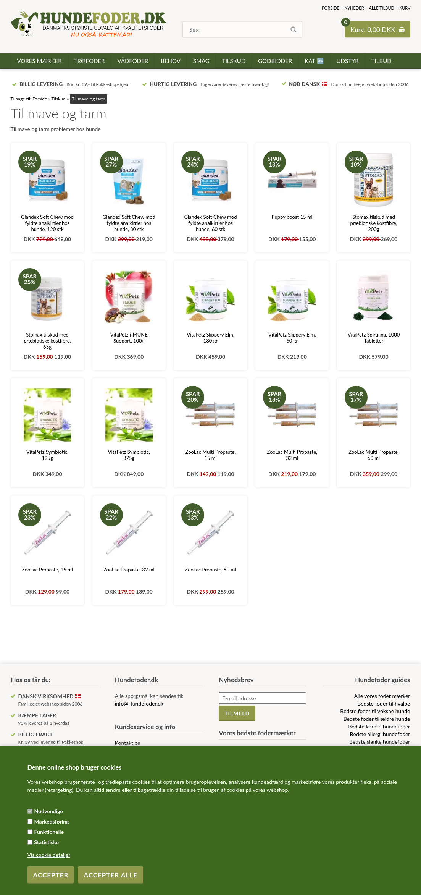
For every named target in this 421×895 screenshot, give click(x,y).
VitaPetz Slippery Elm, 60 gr (292, 338)
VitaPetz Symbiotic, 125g (47, 455)
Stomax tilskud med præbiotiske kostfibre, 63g (47, 341)
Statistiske (46, 842)
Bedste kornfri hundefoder (379, 726)
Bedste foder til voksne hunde (375, 711)
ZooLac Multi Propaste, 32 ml (292, 455)
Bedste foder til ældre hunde (377, 718)
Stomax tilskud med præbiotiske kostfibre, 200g (373, 223)
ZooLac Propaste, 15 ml (47, 569)
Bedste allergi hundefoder (380, 734)
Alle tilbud (381, 7)
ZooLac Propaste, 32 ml (129, 569)
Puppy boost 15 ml (292, 217)
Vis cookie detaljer (49, 854)
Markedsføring (51, 821)
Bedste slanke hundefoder (379, 741)
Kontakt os (127, 743)
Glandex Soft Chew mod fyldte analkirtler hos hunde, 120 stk (47, 223)
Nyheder (354, 7)
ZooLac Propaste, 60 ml (210, 569)
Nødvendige (48, 811)
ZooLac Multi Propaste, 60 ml (373, 455)
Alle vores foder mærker (382, 696)
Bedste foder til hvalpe (383, 703)
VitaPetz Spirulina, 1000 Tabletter (374, 338)
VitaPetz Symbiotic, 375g (129, 455)
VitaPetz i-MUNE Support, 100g (129, 338)
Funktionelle (49, 832)
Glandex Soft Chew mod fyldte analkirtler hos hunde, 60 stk (210, 223)
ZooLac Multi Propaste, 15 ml (210, 455)
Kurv (405, 7)
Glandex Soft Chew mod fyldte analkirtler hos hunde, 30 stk (129, 223)
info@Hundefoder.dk (139, 703)
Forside (330, 7)
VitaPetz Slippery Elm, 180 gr (210, 338)
